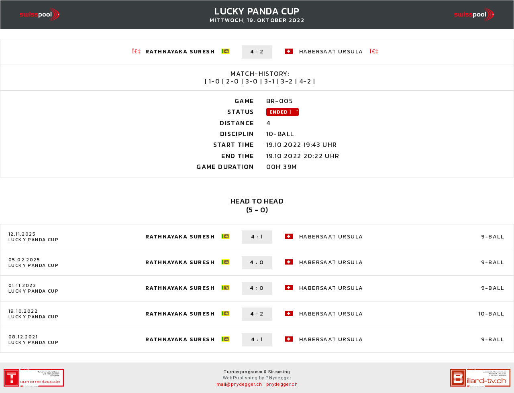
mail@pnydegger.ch (239, 384)
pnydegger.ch (282, 384)
